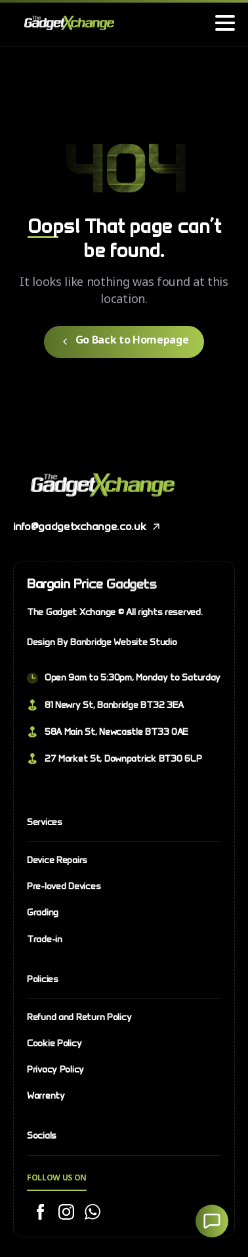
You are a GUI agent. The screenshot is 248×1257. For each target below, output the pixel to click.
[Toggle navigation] (225, 23)
